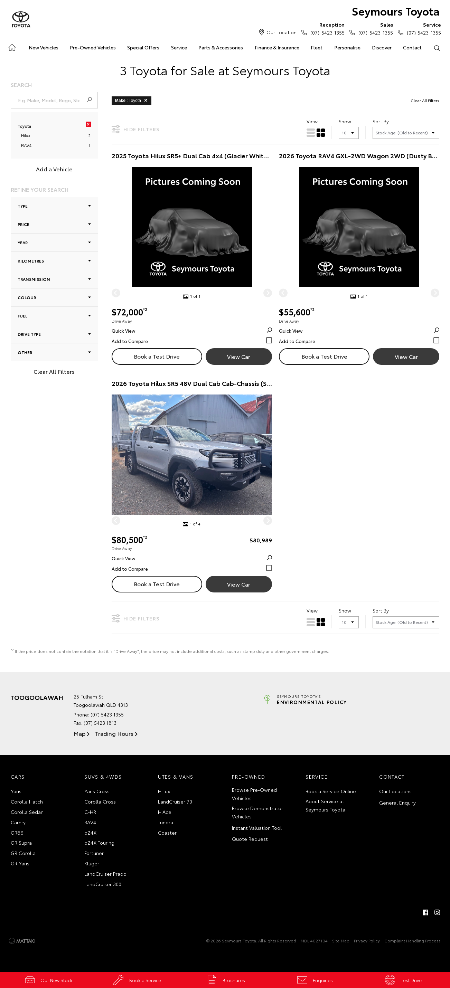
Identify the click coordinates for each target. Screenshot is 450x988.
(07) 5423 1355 (326, 28)
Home (11, 46)
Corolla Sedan (27, 812)
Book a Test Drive (157, 356)
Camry (18, 822)
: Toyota (132, 100)
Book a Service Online (331, 791)
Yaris (16, 791)
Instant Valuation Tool (257, 828)
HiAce (164, 812)
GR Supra (21, 842)
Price (54, 224)
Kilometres (54, 261)
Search (434, 47)
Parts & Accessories (220, 47)
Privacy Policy (367, 941)
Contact (412, 47)
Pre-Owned (248, 776)
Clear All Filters (54, 371)
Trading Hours (114, 733)
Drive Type (54, 334)
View (312, 121)
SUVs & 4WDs (103, 776)
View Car (239, 357)
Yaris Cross (97, 791)
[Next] (267, 293)
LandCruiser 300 (102, 884)
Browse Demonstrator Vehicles (257, 812)
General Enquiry (397, 802)
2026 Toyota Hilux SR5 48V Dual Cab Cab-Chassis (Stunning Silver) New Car (192, 383)
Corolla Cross (100, 801)
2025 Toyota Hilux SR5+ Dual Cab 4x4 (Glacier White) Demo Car (192, 156)
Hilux (25, 136)
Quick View (192, 331)
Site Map (340, 941)
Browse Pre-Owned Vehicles (254, 794)
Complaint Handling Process (412, 941)
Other (54, 352)
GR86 (17, 832)
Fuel (54, 316)
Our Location (281, 32)
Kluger (91, 863)
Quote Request (250, 839)
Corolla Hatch (27, 801)
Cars (18, 776)
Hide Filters (136, 129)
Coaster (167, 832)
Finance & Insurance (277, 47)
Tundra (165, 822)
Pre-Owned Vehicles (93, 47)
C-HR (90, 812)
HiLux (164, 791)
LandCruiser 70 (175, 801)
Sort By (381, 121)
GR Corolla (23, 853)
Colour (54, 297)
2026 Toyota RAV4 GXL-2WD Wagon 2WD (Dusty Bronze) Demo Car (359, 156)
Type (54, 206)
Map (79, 733)
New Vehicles (43, 47)
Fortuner (94, 853)
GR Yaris (20, 863)
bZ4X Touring (99, 842)
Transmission (54, 279)
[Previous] (116, 293)
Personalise (347, 47)
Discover (382, 47)
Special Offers (143, 47)
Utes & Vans (175, 776)
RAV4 (26, 146)
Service (179, 47)
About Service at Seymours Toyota (325, 805)
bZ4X (90, 832)
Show (345, 121)
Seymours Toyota (395, 11)
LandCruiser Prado (105, 874)
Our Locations (395, 791)
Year (54, 242)
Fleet (316, 47)
